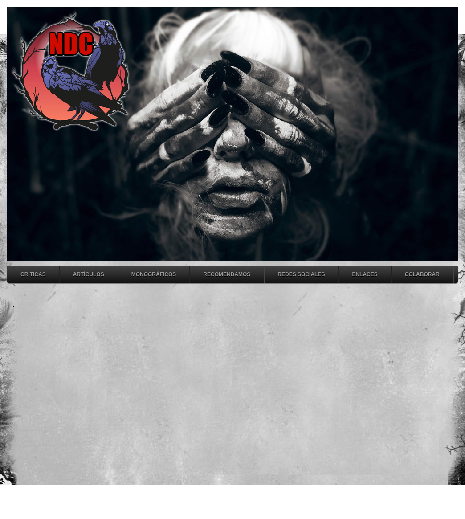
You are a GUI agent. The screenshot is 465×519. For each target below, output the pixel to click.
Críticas (33, 274)
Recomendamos (226, 274)
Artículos (88, 274)
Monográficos (153, 274)
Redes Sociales (301, 274)
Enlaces (364, 274)
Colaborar (422, 274)
